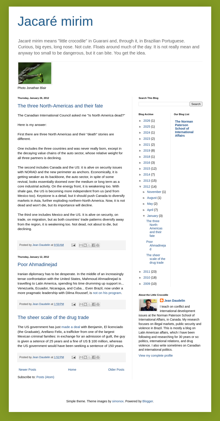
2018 (147, 156)
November (154, 192)
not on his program (107, 293)
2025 (147, 126)
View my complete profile (156, 355)
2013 (147, 180)
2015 (147, 168)
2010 (147, 277)
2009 (147, 283)
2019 (147, 150)
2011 (147, 271)
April (150, 210)
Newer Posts (27, 369)
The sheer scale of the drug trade (53, 317)
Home (72, 369)
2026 (147, 120)
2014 (147, 174)
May (150, 203)
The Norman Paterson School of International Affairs (184, 128)
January (153, 216)
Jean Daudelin (174, 300)
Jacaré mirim (55, 21)
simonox (118, 401)
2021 (147, 144)
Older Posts (116, 369)
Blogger (147, 401)
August (152, 198)
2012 (147, 186)
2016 (147, 162)
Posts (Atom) (45, 377)
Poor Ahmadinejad (37, 264)
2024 (147, 132)
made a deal (71, 327)
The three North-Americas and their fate (60, 106)
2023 (147, 138)
